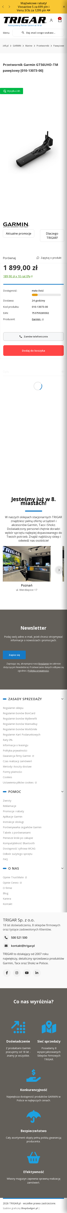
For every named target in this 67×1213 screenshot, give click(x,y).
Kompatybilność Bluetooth (19, 843)
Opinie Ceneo (11, 882)
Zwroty (7, 800)
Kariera (7, 898)
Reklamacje (9, 806)
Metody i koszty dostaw (17, 766)
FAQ (5, 859)
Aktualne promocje (18, 233)
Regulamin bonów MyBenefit (20, 718)
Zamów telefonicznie (33, 335)
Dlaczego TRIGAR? (52, 236)
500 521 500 (19, 938)
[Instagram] (17, 973)
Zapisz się (14, 654)
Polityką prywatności (38, 670)
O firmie (7, 888)
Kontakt (7, 904)
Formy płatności (12, 772)
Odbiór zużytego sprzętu (17, 854)
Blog (5, 893)
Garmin (36, 319)
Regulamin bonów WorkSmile (20, 729)
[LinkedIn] (37, 973)
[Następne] (59, 570)
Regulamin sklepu (13, 708)
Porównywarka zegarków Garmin (22, 827)
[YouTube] (27, 973)
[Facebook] (7, 973)
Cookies (7, 777)
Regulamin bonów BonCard (19, 713)
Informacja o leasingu (15, 745)
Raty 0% (8, 740)
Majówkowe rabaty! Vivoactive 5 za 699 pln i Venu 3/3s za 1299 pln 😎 (33, 6)
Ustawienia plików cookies (18, 782)
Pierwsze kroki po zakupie (18, 838)
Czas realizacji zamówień (17, 761)
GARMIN (17, 45)
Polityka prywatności (15, 750)
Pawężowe (58, 45)
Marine (28, 45)
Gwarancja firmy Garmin (17, 756)
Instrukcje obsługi (13, 822)
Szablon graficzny (20, 1208)
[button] (64, 7)
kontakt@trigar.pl (23, 946)
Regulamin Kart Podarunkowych (21, 734)
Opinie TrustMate (13, 877)
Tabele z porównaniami (17, 832)
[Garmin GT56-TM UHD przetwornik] (33, 150)
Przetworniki (43, 45)
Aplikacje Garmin (12, 816)
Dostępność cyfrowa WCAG (19, 848)
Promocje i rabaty (13, 811)
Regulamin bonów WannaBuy (20, 724)
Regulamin (43, 663)
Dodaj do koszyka (33, 350)
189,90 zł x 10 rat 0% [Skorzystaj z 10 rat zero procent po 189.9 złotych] (16, 276)
